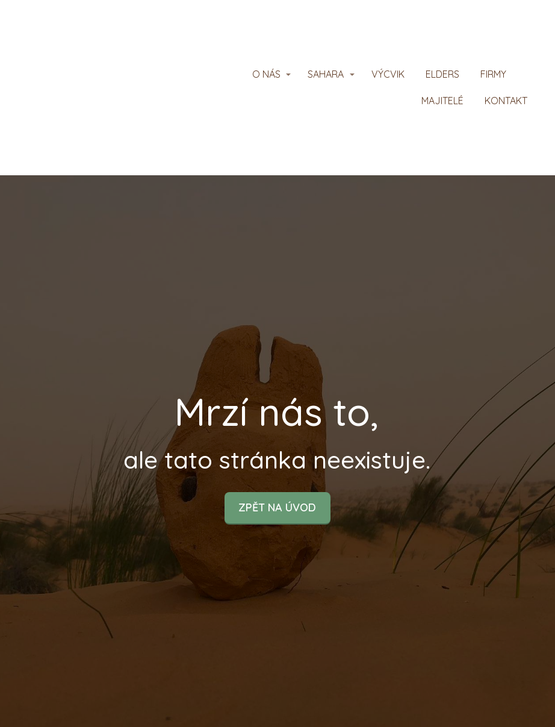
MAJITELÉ (442, 101)
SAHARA (326, 74)
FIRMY (493, 74)
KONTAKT (506, 101)
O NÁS (266, 74)
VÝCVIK (388, 74)
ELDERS (442, 74)
